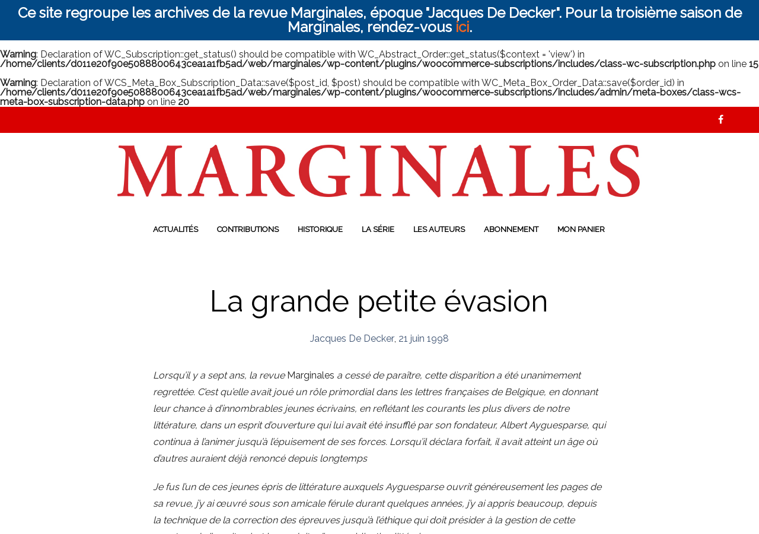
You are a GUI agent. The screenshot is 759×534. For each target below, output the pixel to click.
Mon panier (581, 229)
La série (378, 229)
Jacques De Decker (352, 338)
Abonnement (511, 229)
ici (462, 27)
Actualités (175, 229)
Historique (320, 229)
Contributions (248, 229)
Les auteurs (439, 229)
